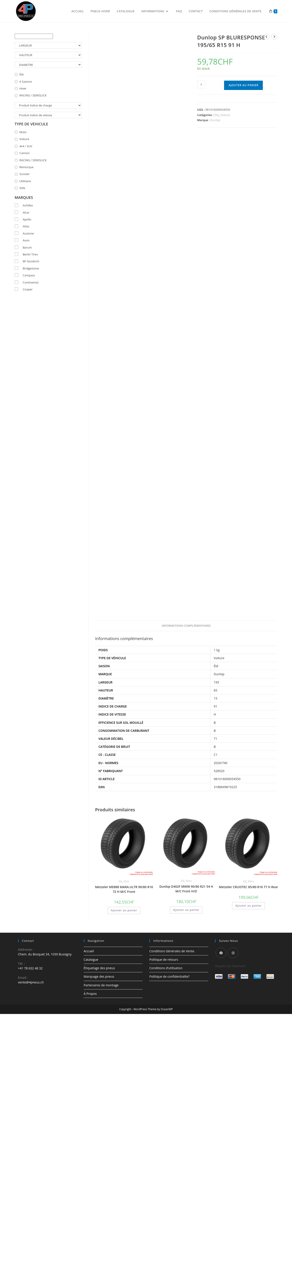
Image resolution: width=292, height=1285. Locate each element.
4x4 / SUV (25, 146)
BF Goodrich (31, 261)
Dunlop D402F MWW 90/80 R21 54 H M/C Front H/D (186, 888)
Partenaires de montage (101, 985)
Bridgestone (31, 268)
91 (215, 706)
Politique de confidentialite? (169, 976)
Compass (29, 275)
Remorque (26, 167)
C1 (216, 755)
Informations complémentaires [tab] (186, 626)
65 (215, 690)
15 (215, 698)
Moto (126, 881)
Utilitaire (25, 181)
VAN (22, 188)
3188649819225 (225, 787)
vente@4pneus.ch (31, 982)
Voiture (225, 115)
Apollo (27, 219)
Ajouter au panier (243, 85)
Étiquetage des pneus (99, 968)
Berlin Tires (30, 254)
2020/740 (220, 763)
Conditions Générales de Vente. (172, 951)
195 (216, 682)
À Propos (90, 993)
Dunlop (215, 120)
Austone (28, 233)
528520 (219, 771)
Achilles (28, 205)
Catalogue (91, 959)
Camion (24, 153)
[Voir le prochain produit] (274, 37)
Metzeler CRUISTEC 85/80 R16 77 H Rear (248, 887)
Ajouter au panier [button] (124, 910)
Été (216, 115)
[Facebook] (221, 952)
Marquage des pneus (99, 976)
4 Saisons (25, 82)
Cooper (28, 289)
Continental (30, 282)
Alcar (26, 212)
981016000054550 (227, 779)
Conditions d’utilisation (165, 968)
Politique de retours (163, 959)
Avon (26, 240)
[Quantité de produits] (201, 84)
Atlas (26, 226)
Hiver (23, 88)
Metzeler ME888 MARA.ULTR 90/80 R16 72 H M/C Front (124, 889)
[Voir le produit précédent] (266, 37)
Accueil (89, 951)
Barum (27, 247)
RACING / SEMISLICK (33, 95)
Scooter (24, 174)
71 (215, 738)
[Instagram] (233, 952)
